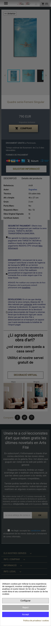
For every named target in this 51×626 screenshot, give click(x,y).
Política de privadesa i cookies (36, 621)
